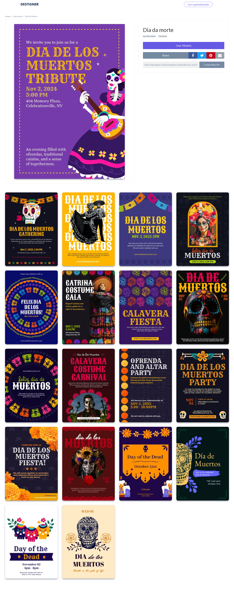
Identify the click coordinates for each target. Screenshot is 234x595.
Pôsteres (162, 36)
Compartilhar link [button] (212, 64)
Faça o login (172, 4)
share (165, 55)
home (8, 16)
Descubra (17, 16)
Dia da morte (31, 16)
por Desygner (149, 36)
